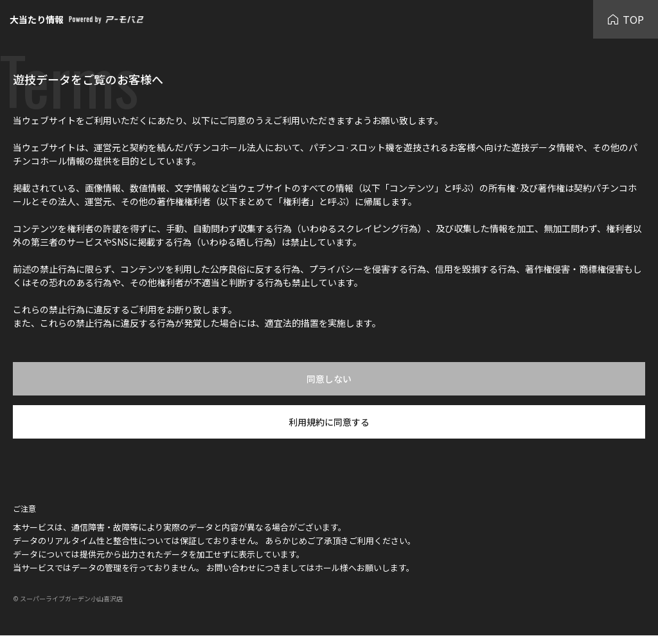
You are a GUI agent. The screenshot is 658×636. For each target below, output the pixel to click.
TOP (625, 19)
